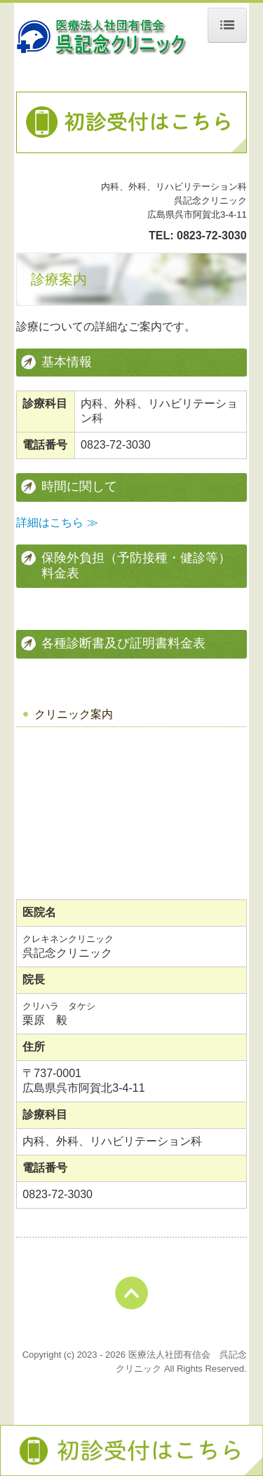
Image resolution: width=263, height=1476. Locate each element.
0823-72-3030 (212, 235)
